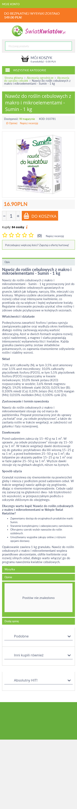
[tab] (38, 599)
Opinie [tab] (8, 577)
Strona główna (14, 77)
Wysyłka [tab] (10, 569)
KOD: (42, 118)
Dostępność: (11, 118)
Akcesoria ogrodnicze (40, 77)
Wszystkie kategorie (25, 69)
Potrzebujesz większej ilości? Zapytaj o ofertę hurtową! (37, 245)
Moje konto (11, 4)
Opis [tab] (7, 262)
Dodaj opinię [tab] (12, 621)
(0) (39, 235)
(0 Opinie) (11, 123)
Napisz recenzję (29, 123)
